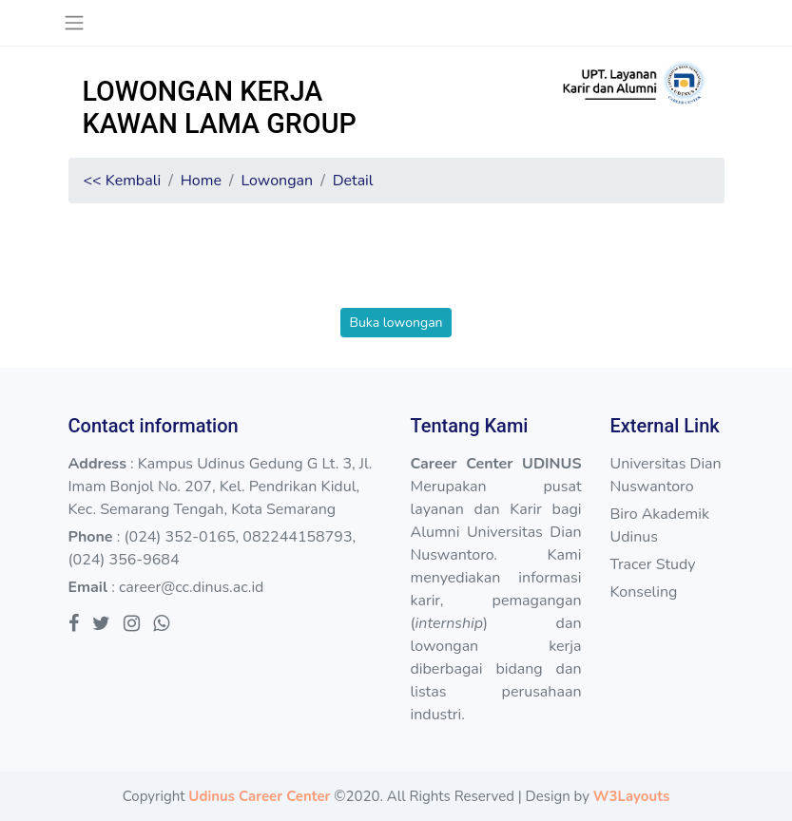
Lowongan (277, 180)
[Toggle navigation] (74, 23)
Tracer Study (652, 564)
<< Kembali (123, 180)
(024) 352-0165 (179, 536)
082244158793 (297, 536)
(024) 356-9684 (124, 559)
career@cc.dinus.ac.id (191, 587)
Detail (353, 180)
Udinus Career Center (259, 796)
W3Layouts (631, 796)
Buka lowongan (395, 323)
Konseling (643, 592)
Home (201, 180)
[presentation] (396, 271)
